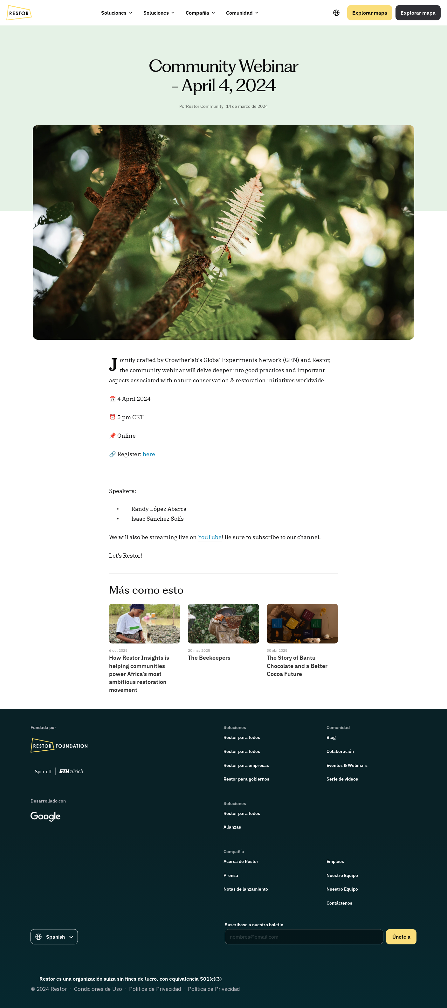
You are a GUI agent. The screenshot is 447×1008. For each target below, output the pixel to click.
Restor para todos (242, 737)
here (149, 454)
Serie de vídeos (342, 779)
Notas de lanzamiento (246, 889)
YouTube (210, 537)
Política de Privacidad (155, 989)
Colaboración (340, 751)
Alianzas (232, 827)
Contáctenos (339, 903)
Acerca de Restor (241, 861)
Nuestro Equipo (342, 875)
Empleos (335, 861)
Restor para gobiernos (246, 779)
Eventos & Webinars (347, 765)
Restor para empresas (246, 765)
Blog (331, 737)
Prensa (231, 875)
